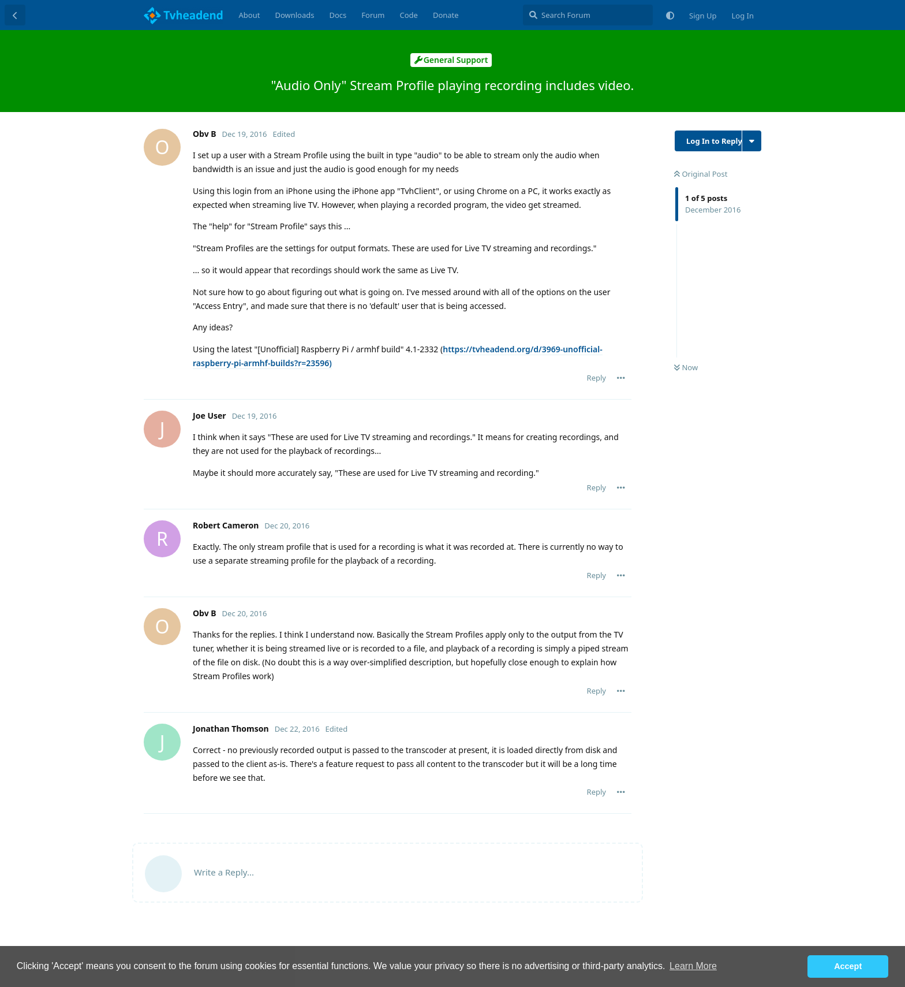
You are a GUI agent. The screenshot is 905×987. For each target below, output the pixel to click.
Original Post (700, 174)
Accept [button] (848, 966)
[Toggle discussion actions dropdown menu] (751, 141)
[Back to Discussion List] (15, 15)
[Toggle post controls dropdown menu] (621, 377)
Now (686, 367)
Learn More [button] (693, 966)
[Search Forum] (588, 15)
